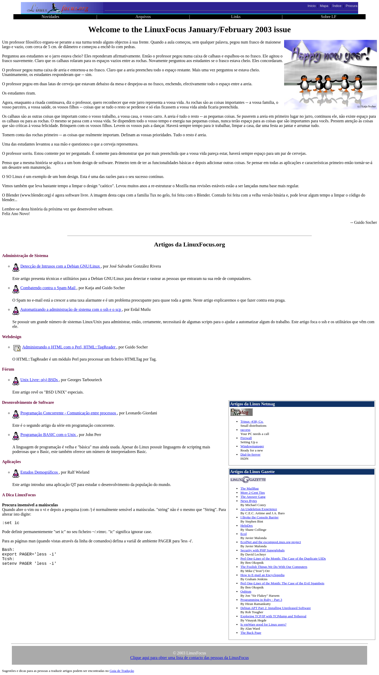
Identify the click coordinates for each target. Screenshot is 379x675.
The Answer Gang (252, 497)
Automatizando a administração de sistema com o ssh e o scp (71, 309)
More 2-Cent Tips (252, 492)
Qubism (245, 591)
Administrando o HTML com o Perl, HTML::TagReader (69, 347)
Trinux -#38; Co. (251, 421)
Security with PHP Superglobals (262, 550)
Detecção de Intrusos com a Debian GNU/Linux (60, 266)
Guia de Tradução (122, 671)
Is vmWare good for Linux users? (263, 624)
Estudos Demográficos (39, 472)
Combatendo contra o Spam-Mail (48, 288)
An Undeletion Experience (258, 509)
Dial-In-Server (250, 454)
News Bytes (248, 501)
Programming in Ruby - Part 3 (261, 600)
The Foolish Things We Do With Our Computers (273, 567)
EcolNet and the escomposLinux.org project (270, 542)
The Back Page (250, 633)
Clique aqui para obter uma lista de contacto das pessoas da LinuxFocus (189, 657)
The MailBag (249, 488)
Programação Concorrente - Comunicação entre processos (68, 413)
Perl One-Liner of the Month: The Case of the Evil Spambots (282, 583)
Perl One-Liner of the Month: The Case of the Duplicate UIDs (283, 558)
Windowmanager (252, 446)
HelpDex (246, 525)
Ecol (243, 534)
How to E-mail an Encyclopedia (262, 575)
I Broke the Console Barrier (259, 517)
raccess (245, 430)
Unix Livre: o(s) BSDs (39, 380)
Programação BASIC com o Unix (48, 434)
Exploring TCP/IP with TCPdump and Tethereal (273, 616)
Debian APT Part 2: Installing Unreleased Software (275, 608)
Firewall (246, 438)
